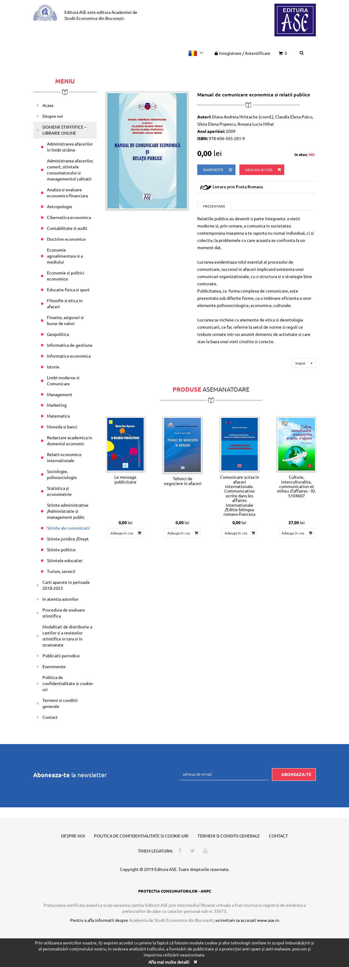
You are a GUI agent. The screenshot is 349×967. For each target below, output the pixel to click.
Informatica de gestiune (69, 345)
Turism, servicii (61, 571)
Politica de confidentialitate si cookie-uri (68, 683)
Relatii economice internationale (64, 457)
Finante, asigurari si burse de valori (65, 320)
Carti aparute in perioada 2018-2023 (65, 585)
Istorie (53, 366)
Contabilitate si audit (67, 228)
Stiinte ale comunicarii (68, 527)
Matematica (58, 415)
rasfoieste (218, 169)
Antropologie (59, 206)
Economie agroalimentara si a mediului (65, 255)
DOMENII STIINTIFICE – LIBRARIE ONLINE (64, 130)
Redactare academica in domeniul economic (69, 440)
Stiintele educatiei (65, 560)
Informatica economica (69, 355)
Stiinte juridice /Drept (68, 538)
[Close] (195, 961)
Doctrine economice (66, 239)
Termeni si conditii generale (60, 703)
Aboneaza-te (296, 774)
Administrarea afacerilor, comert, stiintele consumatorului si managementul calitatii (70, 169)
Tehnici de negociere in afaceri (182, 481)
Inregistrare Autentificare (241, 53)
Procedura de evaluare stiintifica (63, 612)
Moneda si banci (62, 426)
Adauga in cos (263, 169)
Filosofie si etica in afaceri (65, 303)
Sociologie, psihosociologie (62, 474)
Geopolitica (58, 334)
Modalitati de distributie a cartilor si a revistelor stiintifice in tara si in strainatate (67, 635)
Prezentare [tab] (214, 206)
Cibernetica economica (69, 217)
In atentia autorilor (60, 599)
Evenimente (54, 666)
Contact (50, 717)
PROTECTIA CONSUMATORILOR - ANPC (174, 890)
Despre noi (52, 116)
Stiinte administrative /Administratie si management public (68, 511)
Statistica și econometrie (59, 491)
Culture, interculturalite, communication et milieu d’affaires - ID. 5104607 (296, 486)
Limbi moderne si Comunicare (63, 380)
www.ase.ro (268, 920)
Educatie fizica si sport (68, 289)
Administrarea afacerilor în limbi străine (70, 146)
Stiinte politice (61, 549)
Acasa (47, 105)
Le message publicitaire (125, 479)
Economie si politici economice (65, 275)
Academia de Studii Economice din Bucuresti (171, 920)
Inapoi (304, 363)
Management (59, 394)
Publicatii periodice (61, 655)
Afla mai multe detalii (168, 962)
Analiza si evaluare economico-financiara (67, 192)
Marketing (57, 405)
